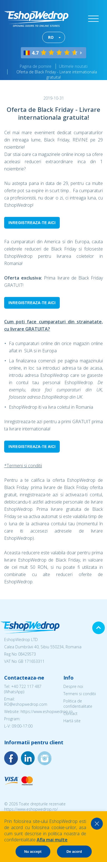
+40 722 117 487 (26, 686)
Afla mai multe (52, 840)
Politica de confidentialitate (77, 703)
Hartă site (72, 720)
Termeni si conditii (79, 693)
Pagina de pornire (35, 66)
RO (51, 37)
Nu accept (32, 851)
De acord (74, 851)
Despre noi (73, 686)
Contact (70, 713)
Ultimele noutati (73, 66)
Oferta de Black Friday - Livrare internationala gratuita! (56, 74)
